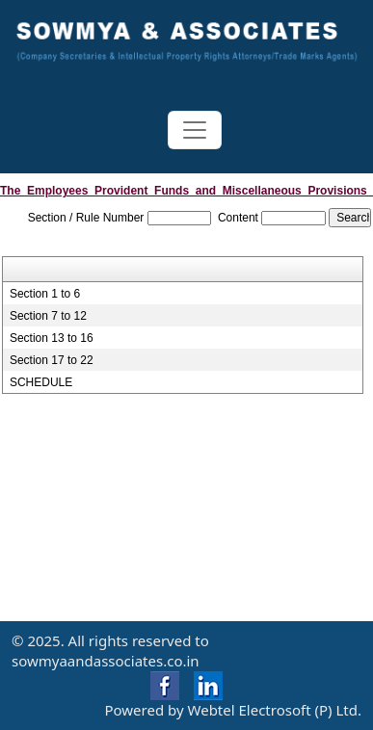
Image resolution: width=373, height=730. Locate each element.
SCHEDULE (41, 382)
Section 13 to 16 (51, 338)
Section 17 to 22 (51, 360)
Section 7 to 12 (48, 316)
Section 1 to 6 (45, 293)
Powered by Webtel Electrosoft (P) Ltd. (232, 709)
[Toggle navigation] (195, 130)
